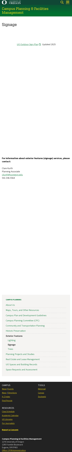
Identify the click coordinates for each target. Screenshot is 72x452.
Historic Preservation (16, 330)
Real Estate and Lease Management (23, 359)
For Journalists (8, 423)
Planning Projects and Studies (20, 354)
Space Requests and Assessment (21, 369)
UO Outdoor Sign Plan (27, 44)
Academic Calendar (10, 415)
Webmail (42, 389)
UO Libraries (7, 419)
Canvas (41, 392)
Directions (12, 392)
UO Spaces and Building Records (21, 364)
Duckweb (42, 396)
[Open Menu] (68, 2)
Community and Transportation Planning (25, 325)
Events (11, 389)
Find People (7, 400)
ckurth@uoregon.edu (12, 174)
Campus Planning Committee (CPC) (22, 320)
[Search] (62, 2)
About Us (10, 305)
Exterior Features (14, 336)
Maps (4, 392)
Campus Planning (13, 299)
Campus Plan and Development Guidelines (26, 315)
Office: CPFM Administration (14, 450)
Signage (11, 344)
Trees (10, 349)
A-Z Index (6, 396)
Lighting (12, 340)
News (4, 389)
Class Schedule (8, 411)
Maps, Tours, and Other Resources (22, 310)
